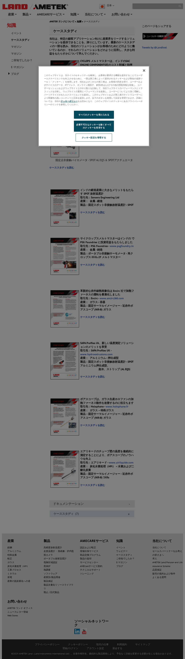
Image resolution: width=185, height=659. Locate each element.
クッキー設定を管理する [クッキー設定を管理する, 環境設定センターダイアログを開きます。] (94, 137)
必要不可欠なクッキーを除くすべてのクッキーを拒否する (93, 126)
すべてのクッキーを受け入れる (93, 114)
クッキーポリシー (69, 101)
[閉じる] (144, 70)
